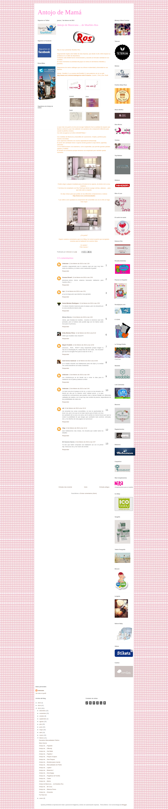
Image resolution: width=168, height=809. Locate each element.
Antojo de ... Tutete (45, 778)
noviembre (42, 713)
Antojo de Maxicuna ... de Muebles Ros (51, 784)
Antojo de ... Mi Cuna (45, 786)
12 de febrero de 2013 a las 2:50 (82, 277)
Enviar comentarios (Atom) (88, 493)
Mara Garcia (43, 743)
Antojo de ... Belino (45, 781)
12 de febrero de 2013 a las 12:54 (83, 345)
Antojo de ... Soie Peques (47, 759)
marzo (41, 735)
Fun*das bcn (43, 795)
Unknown (65, 263)
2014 (39, 705)
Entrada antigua (104, 487)
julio (40, 724)
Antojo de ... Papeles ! (46, 754)
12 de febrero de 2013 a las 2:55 (89, 303)
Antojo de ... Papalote (45, 746)
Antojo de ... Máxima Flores (47, 789)
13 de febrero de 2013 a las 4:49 (79, 374)
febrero (41, 738)
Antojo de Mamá (60, 12)
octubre (41, 716)
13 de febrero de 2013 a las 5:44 (79, 388)
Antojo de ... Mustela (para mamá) (49, 762)
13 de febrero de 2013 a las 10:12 (75, 408)
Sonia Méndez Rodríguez (70, 303)
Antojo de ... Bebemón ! (46, 770)
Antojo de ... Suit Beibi (46, 751)
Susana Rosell (67, 277)
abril (40, 732)
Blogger (124, 805)
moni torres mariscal (69, 361)
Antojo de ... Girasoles (46, 792)
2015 (39, 703)
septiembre (43, 719)
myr (63, 291)
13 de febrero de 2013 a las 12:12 (76, 428)
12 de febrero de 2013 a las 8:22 (86, 333)
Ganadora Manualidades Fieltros (49, 740)
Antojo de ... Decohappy (46, 773)
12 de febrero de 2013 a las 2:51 (75, 291)
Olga (63, 428)
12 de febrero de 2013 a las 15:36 (87, 361)
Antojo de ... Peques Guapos (48, 756)
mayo (41, 730)
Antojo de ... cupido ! (45, 767)
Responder (65, 271)
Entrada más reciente (65, 487)
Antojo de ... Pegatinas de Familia (49, 776)
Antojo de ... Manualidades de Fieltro (50, 765)
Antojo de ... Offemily (45, 748)
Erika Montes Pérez (68, 333)
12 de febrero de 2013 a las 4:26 (82, 317)
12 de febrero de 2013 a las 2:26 (79, 263)
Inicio (85, 487)
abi (63, 408)
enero (41, 798)
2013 (39, 708)
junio (41, 727)
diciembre (42, 710)
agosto (41, 721)
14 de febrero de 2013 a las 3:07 (85, 442)
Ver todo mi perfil (41, 693)
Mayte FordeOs (67, 345)
